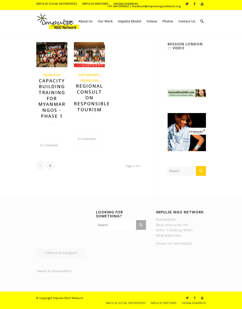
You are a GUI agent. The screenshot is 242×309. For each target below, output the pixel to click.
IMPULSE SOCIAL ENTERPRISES (56, 3)
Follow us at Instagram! (61, 253)
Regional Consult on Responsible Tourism (92, 98)
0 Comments (49, 145)
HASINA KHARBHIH (126, 3)
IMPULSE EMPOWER (95, 3)
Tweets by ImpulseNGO (54, 271)
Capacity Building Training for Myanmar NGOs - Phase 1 (51, 98)
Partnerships (89, 75)
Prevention (52, 75)
